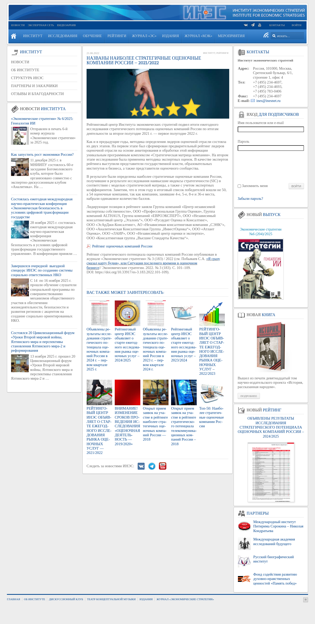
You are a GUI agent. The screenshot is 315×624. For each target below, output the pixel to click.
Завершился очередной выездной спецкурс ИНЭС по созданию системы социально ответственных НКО (41, 270)
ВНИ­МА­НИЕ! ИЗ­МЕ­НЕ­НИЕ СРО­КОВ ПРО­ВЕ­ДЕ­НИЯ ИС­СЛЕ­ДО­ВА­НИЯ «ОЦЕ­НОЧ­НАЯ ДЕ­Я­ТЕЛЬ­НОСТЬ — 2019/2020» (127, 426)
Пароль (243, 141)
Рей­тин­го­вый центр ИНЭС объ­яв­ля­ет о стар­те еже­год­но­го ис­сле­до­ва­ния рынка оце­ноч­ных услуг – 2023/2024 (183, 344)
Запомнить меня (255, 186)
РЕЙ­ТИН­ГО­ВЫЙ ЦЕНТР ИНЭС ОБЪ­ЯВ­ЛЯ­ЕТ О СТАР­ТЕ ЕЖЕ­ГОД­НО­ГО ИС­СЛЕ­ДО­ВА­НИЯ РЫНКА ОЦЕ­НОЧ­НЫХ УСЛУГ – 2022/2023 (211, 351)
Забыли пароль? (250, 199)
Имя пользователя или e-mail (261, 123)
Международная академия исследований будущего (274, 541)
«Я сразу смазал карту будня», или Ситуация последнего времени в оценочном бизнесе (153, 263)
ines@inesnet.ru (268, 101)
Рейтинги (222, 53)
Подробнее (248, 396)
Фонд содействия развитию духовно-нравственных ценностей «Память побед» (275, 578)
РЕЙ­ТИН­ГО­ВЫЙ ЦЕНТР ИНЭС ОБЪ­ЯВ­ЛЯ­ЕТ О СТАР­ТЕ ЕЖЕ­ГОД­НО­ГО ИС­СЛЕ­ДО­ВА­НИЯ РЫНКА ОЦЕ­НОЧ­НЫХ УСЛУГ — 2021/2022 (99, 430)
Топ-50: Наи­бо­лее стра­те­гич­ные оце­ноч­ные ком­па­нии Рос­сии (211, 417)
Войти (296, 25)
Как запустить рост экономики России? (42, 154)
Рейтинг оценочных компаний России (122, 246)
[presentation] (271, 166)
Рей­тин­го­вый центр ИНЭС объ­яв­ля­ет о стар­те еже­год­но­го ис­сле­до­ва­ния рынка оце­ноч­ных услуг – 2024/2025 (127, 344)
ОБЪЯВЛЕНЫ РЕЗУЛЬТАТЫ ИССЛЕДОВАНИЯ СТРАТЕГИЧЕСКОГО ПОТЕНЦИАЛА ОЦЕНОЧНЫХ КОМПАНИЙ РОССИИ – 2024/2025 (271, 427)
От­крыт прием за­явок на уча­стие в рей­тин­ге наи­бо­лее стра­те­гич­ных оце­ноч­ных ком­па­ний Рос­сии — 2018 (155, 423)
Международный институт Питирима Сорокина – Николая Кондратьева (278, 526)
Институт (209, 53)
